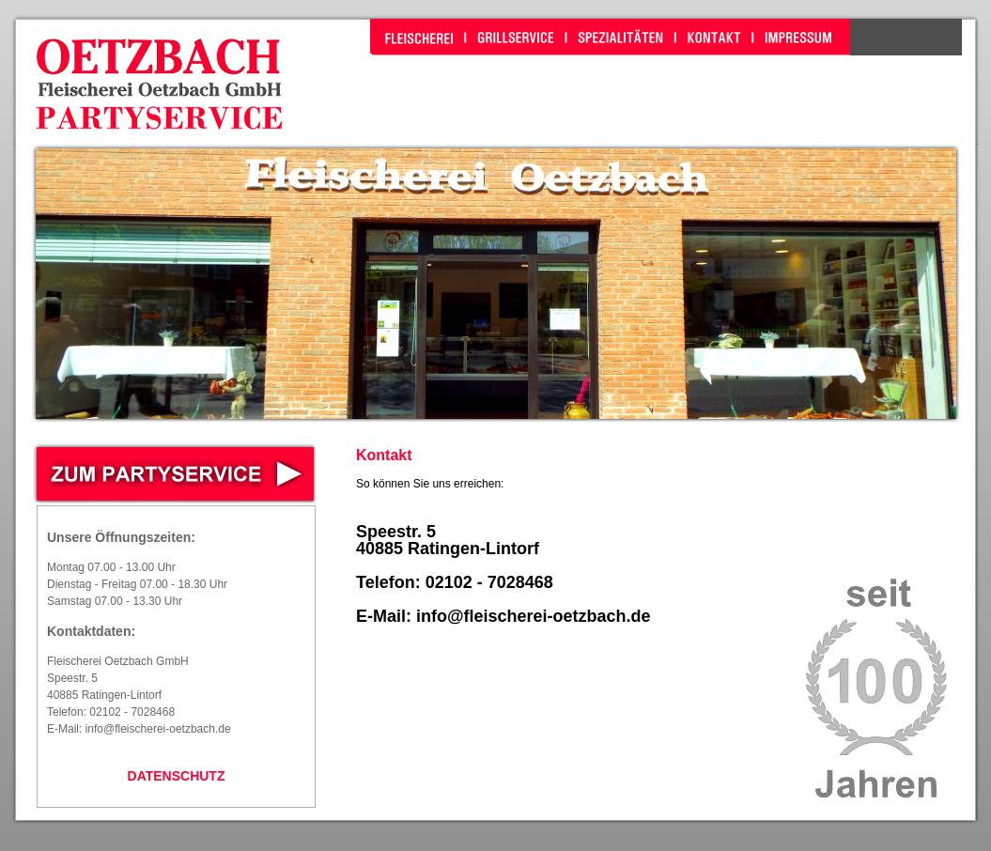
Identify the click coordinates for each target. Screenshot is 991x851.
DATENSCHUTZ (176, 775)
